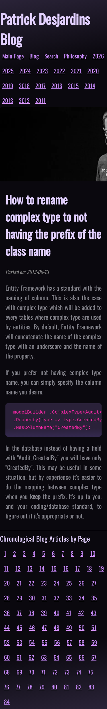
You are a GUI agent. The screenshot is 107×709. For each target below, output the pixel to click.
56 (57, 642)
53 (19, 642)
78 (30, 686)
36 (7, 612)
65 (69, 657)
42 (81, 612)
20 (7, 583)
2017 (40, 85)
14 (42, 568)
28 (7, 597)
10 (92, 553)
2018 (24, 85)
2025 (8, 70)
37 (19, 612)
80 (54, 686)
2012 (24, 100)
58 (81, 642)
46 (32, 627)
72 (55, 672)
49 (69, 627)
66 (81, 657)
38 (31, 612)
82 (79, 686)
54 (32, 642)
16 (65, 568)
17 (77, 568)
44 (7, 627)
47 (44, 627)
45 (19, 627)
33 (69, 597)
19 (101, 568)
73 (67, 672)
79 (42, 686)
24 (56, 583)
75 (90, 672)
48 (56, 627)
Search (51, 56)
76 (6, 686)
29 (19, 597)
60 (7, 657)
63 (44, 657)
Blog (34, 56)
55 (44, 642)
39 (44, 612)
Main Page (13, 56)
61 (19, 657)
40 (56, 612)
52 (7, 642)
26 (81, 583)
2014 (89, 85)
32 (56, 597)
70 (31, 672)
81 (66, 686)
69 (19, 672)
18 (89, 568)
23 (44, 583)
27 (93, 583)
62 (31, 657)
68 (7, 672)
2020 (93, 70)
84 (7, 701)
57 (69, 642)
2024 (25, 70)
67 (93, 657)
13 (30, 568)
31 (44, 597)
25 (69, 583)
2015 (73, 85)
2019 (7, 85)
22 (31, 583)
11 (6, 568)
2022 (59, 70)
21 (19, 583)
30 (32, 597)
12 (18, 568)
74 (78, 672)
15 (53, 568)
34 (81, 597)
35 (94, 597)
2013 (7, 100)
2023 (42, 70)
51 (93, 627)
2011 (40, 100)
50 (81, 627)
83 (91, 686)
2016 (56, 85)
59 (94, 642)
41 (68, 612)
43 (93, 612)
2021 (76, 70)
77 (18, 686)
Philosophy (75, 56)
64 (56, 657)
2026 (98, 56)
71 (43, 672)
